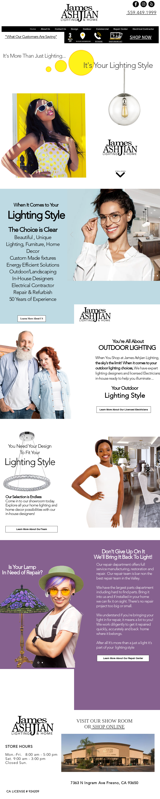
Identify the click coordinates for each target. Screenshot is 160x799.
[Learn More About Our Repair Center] (123, 658)
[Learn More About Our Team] (31, 529)
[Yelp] (151, 4)
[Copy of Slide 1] (146, 275)
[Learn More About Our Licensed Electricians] (123, 409)
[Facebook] (136, 4)
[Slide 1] (142, 276)
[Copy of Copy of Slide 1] (150, 275)
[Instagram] (143, 4)
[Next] (81, 615)
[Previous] (71, 235)
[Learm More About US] (32, 318)
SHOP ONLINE (108, 727)
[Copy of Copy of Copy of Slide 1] (153, 275)
